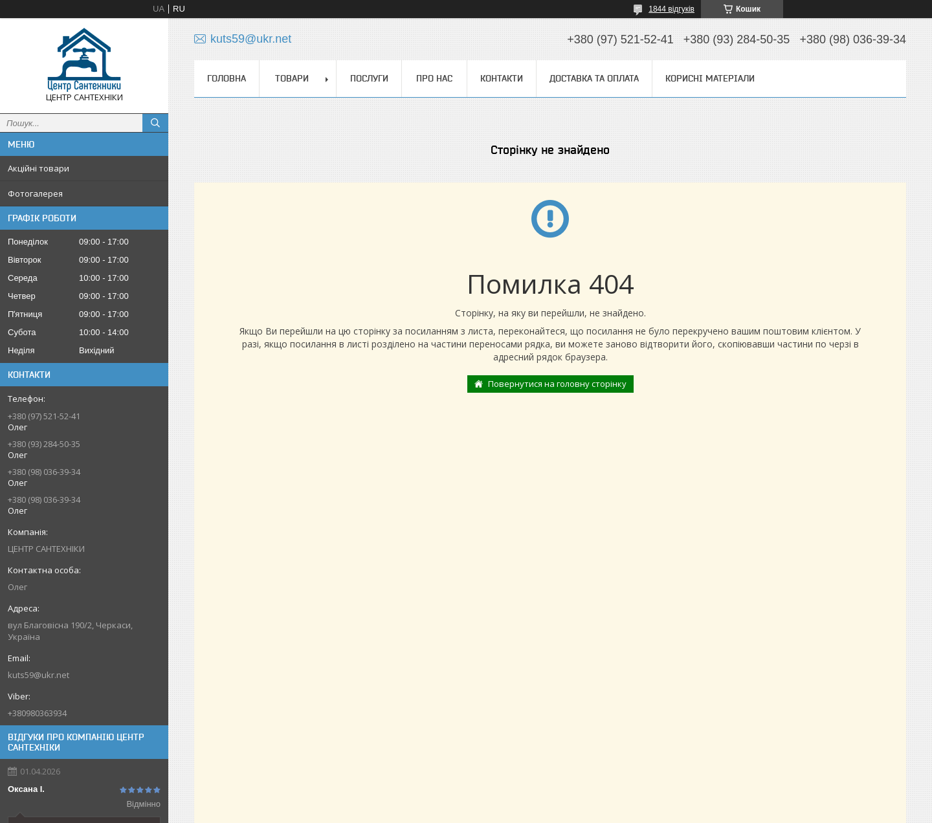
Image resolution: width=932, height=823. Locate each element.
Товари (292, 78)
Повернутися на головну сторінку (557, 384)
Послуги (369, 78)
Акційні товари (38, 168)
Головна (226, 78)
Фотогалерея (35, 193)
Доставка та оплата (594, 78)
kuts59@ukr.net (38, 675)
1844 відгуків (671, 9)
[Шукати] (155, 123)
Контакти (501, 78)
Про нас (434, 78)
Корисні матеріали (710, 78)
